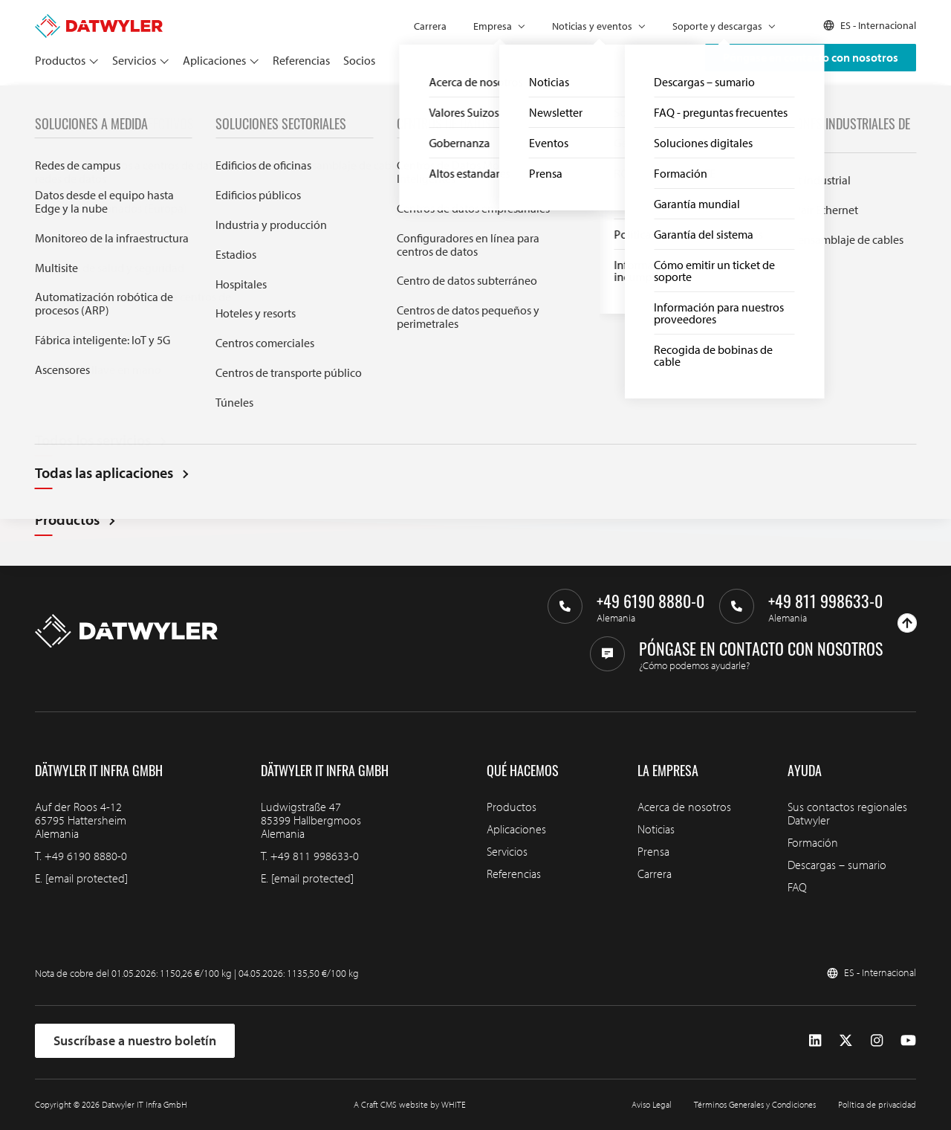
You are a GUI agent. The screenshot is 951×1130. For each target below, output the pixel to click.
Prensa (653, 851)
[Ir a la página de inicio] (99, 21)
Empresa (492, 26)
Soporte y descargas (717, 26)
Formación (813, 842)
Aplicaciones (214, 60)
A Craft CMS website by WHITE (410, 1104)
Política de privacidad (877, 1104)
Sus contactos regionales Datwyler (847, 813)
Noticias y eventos (592, 26)
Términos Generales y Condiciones (755, 1104)
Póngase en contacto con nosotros (810, 57)
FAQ (797, 886)
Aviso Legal (652, 1104)
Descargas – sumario (837, 864)
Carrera (430, 26)
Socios (359, 60)
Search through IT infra (292, 366)
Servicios (134, 60)
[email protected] (86, 878)
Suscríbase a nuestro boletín (134, 1040)
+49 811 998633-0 (314, 855)
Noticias (656, 828)
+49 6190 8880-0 (86, 855)
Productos (60, 60)
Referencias (301, 60)
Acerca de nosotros (684, 806)
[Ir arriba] (907, 623)
